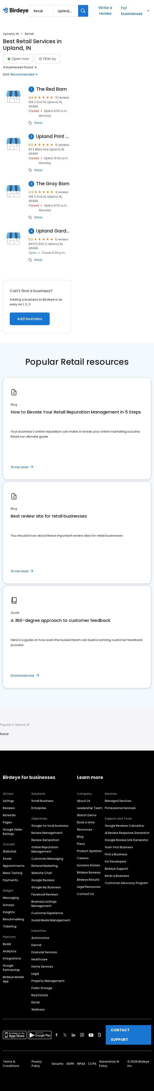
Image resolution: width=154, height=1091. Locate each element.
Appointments (13, 866)
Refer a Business (117, 876)
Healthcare (39, 959)
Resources (84, 829)
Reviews (9, 808)
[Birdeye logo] (16, 10)
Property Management (48, 981)
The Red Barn (51, 89)
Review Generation (45, 840)
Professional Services (120, 808)
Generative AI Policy (109, 1063)
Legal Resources (89, 887)
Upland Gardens (53, 231)
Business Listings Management (44, 904)
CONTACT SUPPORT (120, 1034)
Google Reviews (43, 880)
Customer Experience (47, 913)
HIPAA (81, 1064)
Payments (10, 880)
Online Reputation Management (44, 849)
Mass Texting (12, 873)
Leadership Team (89, 808)
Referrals (9, 815)
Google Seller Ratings (12, 831)
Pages (7, 822)
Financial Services (44, 952)
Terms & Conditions (11, 1063)
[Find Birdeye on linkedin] (73, 1035)
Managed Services (118, 801)
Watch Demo (86, 815)
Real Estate (39, 995)
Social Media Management (50, 920)
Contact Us (85, 894)
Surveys (8, 905)
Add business (29, 318)
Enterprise (38, 808)
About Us (83, 801)
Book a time (86, 822)
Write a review (105, 10)
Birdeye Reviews (89, 872)
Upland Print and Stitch (53, 136)
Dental (36, 945)
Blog (80, 837)
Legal (35, 974)
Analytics (9, 951)
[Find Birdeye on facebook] (56, 1035)
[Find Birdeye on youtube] (91, 1035)
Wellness (38, 1009)
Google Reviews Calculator (124, 826)
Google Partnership (11, 968)
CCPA (92, 1064)
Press (81, 844)
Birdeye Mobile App (13, 979)
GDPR (70, 1064)
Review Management (47, 833)
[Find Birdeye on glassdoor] (99, 1035)
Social (7, 859)
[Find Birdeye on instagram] (82, 1035)
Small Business (42, 801)
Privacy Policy (37, 1063)
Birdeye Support (116, 869)
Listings (8, 801)
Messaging (11, 898)
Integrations (12, 958)
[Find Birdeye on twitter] (65, 1035)
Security (57, 1064)
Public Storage (41, 988)
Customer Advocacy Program (126, 883)
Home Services (42, 966)
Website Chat (41, 873)
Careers (83, 858)
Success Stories (88, 865)
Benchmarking (13, 919)
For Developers (115, 861)
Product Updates (89, 851)
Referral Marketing (44, 866)
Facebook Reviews (44, 894)
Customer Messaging (47, 859)
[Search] (83, 11)
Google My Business (46, 887)
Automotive (40, 938)
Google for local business (49, 826)
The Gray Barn (52, 184)
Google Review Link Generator (126, 840)
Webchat (9, 851)
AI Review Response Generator (127, 833)
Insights (9, 912)
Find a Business (116, 854)
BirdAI (7, 944)
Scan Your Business (119, 847)
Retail (38, 123)
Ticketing (9, 926)
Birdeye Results (88, 880)
